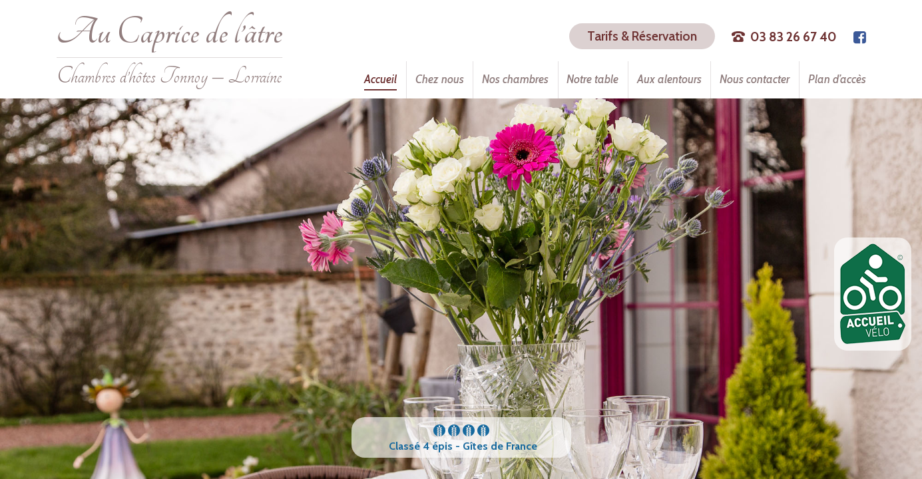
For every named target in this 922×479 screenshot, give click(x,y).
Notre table (592, 79)
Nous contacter (755, 79)
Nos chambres (515, 79)
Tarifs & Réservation (642, 36)
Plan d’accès (837, 79)
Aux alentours (669, 79)
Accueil (380, 79)
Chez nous (439, 79)
